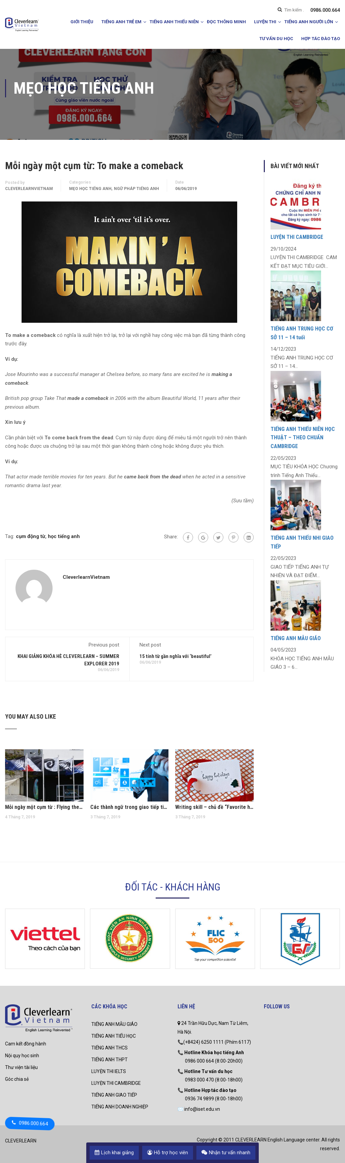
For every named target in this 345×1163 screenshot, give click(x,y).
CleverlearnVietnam (29, 188)
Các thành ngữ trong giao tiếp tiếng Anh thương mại (129, 807)
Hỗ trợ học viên (167, 1153)
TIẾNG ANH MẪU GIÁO (296, 638)
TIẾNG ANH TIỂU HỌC (113, 1036)
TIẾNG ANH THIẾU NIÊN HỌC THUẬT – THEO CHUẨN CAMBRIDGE (303, 437)
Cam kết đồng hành (25, 1043)
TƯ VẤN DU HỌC (276, 38)
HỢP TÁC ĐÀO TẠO (320, 38)
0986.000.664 (325, 10)
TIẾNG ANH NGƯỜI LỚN (308, 21)
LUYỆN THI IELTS (108, 1071)
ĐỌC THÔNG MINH (226, 21)
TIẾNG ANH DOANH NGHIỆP (119, 1106)
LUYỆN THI (265, 21)
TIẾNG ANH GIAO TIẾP (114, 1095)
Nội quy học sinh (22, 1055)
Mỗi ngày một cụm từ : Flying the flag (44, 807)
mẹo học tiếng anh (90, 188)
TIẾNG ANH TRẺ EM (121, 21)
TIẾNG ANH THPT (109, 1059)
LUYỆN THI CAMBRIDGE (297, 237)
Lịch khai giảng (114, 1153)
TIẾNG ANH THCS (109, 1047)
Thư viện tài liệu (21, 1067)
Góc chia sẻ (17, 1079)
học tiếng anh (64, 536)
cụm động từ (30, 536)
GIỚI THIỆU (81, 21)
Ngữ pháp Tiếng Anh (136, 188)
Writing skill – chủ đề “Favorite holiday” (214, 807)
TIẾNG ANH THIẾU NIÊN (174, 21)
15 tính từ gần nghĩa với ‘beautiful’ (175, 656)
